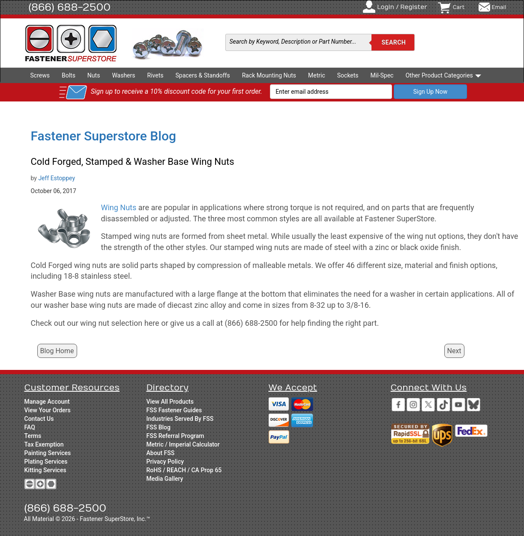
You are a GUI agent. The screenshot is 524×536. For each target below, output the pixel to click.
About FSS (161, 453)
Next (454, 351)
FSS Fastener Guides (174, 410)
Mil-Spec (382, 75)
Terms (33, 435)
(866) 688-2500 (70, 7)
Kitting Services (45, 470)
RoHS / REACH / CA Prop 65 (184, 470)
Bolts (68, 75)
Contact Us (39, 418)
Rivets (155, 75)
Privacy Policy (165, 461)
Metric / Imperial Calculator (183, 444)
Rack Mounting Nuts (269, 75)
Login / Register (402, 7)
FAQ (29, 427)
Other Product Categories (443, 75)
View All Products (170, 401)
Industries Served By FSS (180, 418)
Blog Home (57, 351)
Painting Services (47, 453)
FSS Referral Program (175, 435)
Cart (459, 7)
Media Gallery (165, 478)
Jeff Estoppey (56, 178)
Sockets (348, 75)
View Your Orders (47, 410)
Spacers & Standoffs (202, 75)
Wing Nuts (119, 207)
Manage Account (47, 401)
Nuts (93, 75)
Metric (316, 75)
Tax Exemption (44, 444)
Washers (123, 75)
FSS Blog (159, 427)
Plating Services (46, 461)
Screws (40, 75)
